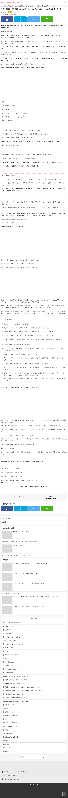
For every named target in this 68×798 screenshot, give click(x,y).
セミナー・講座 (8, 647)
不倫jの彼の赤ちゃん (10, 672)
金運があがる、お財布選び (11, 737)
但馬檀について (8, 712)
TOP (2, 6)
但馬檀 (15, 12)
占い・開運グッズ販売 (11, 2)
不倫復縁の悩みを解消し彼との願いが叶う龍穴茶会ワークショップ (23, 687)
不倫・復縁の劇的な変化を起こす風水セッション (18, 676)
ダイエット (7, 651)
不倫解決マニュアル (10, 705)
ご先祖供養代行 (8, 633)
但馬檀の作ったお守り (10, 715)
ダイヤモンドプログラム (11, 655)
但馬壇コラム (8, 708)
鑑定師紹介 (7, 744)
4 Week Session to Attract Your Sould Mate (15, 772)
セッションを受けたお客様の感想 (13, 644)
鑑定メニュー (8, 740)
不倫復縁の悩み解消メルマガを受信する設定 (16, 701)
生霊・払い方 (8, 733)
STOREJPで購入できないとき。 (13, 622)
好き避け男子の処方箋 (10, 722)
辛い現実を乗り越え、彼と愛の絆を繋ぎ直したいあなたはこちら (19, 480)
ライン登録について (10, 662)
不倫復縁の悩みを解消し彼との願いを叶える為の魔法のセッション (23, 690)
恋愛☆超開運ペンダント (11, 726)
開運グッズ (7, 751)
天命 (5, 719)
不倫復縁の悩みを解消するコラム (13, 694)
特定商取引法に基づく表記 (11, 779)
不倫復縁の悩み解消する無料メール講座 (15, 697)
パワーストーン (8, 658)
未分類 (10, 12)
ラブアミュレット (9, 665)
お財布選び (7, 630)
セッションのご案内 (10, 640)
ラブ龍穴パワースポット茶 (11, 669)
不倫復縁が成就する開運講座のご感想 (15, 683)
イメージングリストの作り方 (12, 637)
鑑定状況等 (7, 747)
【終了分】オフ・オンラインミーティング (16, 626)
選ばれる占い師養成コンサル (12, 775)
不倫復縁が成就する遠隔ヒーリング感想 (15, 680)
